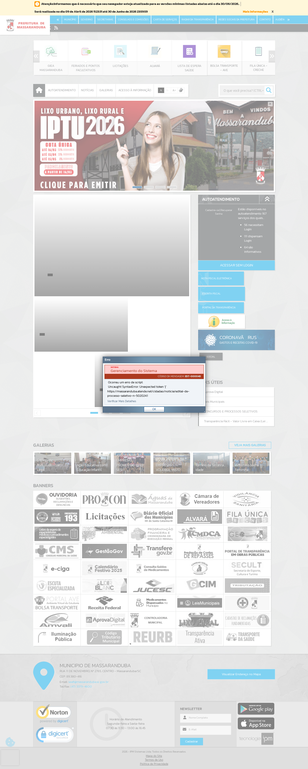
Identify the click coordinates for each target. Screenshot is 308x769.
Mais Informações (255, 11)
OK (154, 409)
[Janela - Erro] (154, 385)
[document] (154, 384)
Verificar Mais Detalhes (121, 401)
